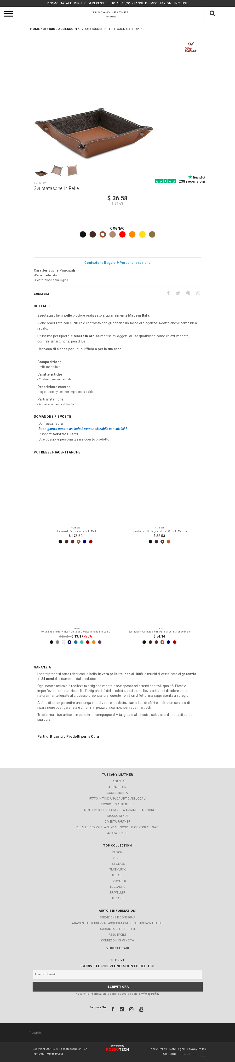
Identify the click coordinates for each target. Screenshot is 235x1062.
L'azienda (117, 781)
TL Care (117, 898)
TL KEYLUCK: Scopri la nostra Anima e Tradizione (117, 810)
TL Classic (117, 886)
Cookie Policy (158, 1049)
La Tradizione (117, 787)
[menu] (8, 14)
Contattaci (119, 948)
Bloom (117, 852)
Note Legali (177, 1049)
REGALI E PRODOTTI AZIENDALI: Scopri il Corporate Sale (117, 827)
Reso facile (117, 934)
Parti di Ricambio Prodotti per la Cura (68, 736)
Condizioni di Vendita (117, 940)
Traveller (118, 892)
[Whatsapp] (198, 293)
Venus (117, 858)
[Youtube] (141, 1010)
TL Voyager (117, 881)
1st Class (117, 863)
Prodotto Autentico (117, 804)
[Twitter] (178, 293)
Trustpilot (35, 1032)
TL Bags (117, 875)
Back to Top (194, 1054)
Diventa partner (117, 821)
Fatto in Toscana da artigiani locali (117, 798)
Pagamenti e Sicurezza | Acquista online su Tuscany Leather (117, 923)
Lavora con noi (118, 833)
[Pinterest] (188, 293)
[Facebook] (168, 293)
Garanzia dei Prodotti (117, 929)
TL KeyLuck (117, 869)
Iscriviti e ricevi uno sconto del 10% (117, 966)
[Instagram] (131, 1010)
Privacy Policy (150, 994)
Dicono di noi (117, 816)
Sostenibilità (117, 793)
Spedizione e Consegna (117, 917)
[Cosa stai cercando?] (212, 14)
